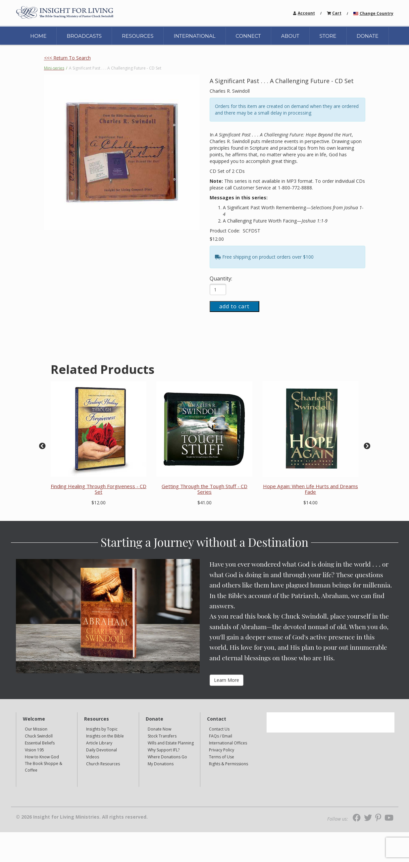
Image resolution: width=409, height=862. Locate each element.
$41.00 (204, 502)
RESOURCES (137, 36)
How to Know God (42, 757)
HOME (38, 36)
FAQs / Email (220, 736)
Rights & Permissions (228, 764)
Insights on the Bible (105, 736)
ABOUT (290, 36)
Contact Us (219, 729)
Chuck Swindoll (39, 736)
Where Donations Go (167, 757)
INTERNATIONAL (194, 36)
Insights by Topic (102, 729)
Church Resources (103, 764)
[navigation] (306, 12)
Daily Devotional (101, 750)
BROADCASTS (84, 36)
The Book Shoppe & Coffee (43, 767)
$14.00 (310, 502)
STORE (328, 36)
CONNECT (248, 36)
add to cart (234, 306)
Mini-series (54, 68)
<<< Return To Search (67, 58)
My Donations (161, 764)
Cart (336, 13)
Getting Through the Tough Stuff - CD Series (204, 489)
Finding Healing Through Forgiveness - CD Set (98, 489)
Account (306, 13)
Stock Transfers (162, 736)
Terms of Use (221, 757)
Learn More (226, 680)
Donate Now (159, 729)
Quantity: (221, 278)
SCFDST (251, 231)
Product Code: (225, 231)
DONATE (368, 36)
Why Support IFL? (163, 750)
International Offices (228, 743)
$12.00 (217, 239)
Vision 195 (34, 750)
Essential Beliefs (40, 743)
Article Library (99, 743)
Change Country (376, 13)
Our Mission (36, 729)
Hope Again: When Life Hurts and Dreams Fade (310, 489)
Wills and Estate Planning (171, 743)
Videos (92, 757)
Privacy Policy (221, 750)
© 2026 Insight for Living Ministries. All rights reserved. (82, 817)
